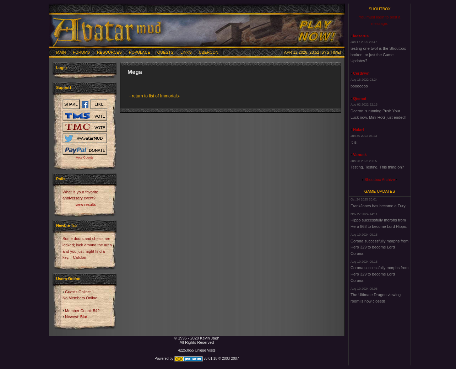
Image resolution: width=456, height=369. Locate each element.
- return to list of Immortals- (154, 95)
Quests (165, 52)
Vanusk (360, 155)
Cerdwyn (361, 73)
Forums (81, 52)
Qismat (359, 98)
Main (61, 52)
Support (63, 87)
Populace (139, 52)
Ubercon (208, 52)
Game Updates (379, 191)
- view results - (85, 204)
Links (186, 52)
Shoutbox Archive (379, 179)
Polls (60, 179)
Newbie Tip (66, 225)
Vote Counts (84, 157)
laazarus (361, 36)
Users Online (68, 279)
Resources (109, 52)
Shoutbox (380, 9)
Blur (83, 317)
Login (61, 67)
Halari (358, 130)
